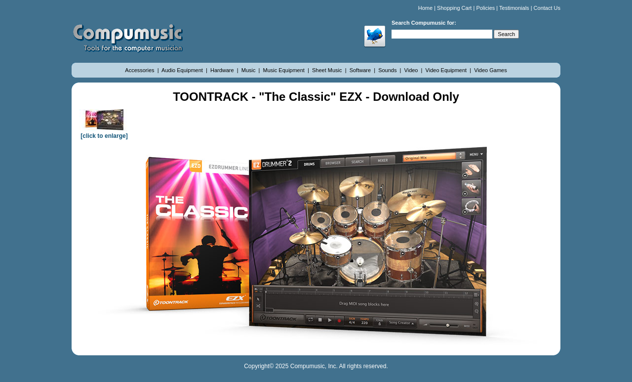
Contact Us (547, 8)
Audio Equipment (182, 70)
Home (425, 8)
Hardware (223, 70)
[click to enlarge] (104, 132)
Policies (485, 8)
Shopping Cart (454, 8)
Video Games (490, 70)
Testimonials (514, 8)
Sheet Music (328, 70)
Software (361, 70)
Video (412, 70)
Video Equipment (447, 70)
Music (249, 70)
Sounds (388, 70)
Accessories (140, 70)
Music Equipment (284, 70)
